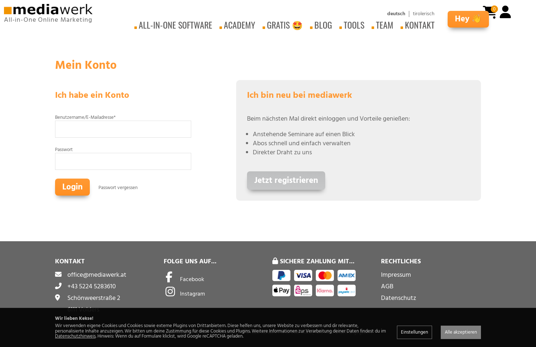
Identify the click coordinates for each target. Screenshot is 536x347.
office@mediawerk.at (96, 274)
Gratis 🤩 (285, 24)
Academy (239, 24)
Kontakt (420, 24)
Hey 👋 (468, 19)
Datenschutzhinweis (75, 336)
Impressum (396, 274)
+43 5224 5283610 (91, 286)
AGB (387, 286)
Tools (354, 24)
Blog (323, 24)
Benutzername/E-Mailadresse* (85, 117)
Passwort (64, 149)
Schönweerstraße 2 (93, 297)
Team (384, 24)
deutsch (396, 14)
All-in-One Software (175, 24)
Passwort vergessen (118, 187)
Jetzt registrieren (286, 180)
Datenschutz (398, 297)
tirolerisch (424, 14)
